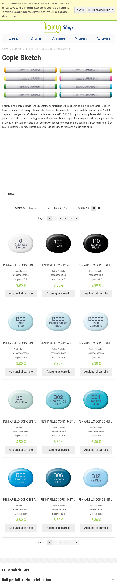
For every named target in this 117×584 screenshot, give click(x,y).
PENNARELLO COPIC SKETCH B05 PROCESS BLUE (33, 499)
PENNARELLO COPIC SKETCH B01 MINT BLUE (30, 421)
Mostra (57, 208)
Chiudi (81, 10)
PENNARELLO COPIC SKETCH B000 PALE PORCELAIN (73, 343)
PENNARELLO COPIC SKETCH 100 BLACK (66, 265)
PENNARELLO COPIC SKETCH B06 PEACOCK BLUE (71, 499)
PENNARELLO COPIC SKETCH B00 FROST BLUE (32, 343)
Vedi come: (84, 208)
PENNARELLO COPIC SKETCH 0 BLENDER (28, 265)
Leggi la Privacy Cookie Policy (100, 10)
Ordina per (20, 208)
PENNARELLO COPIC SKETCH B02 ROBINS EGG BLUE (73, 421)
